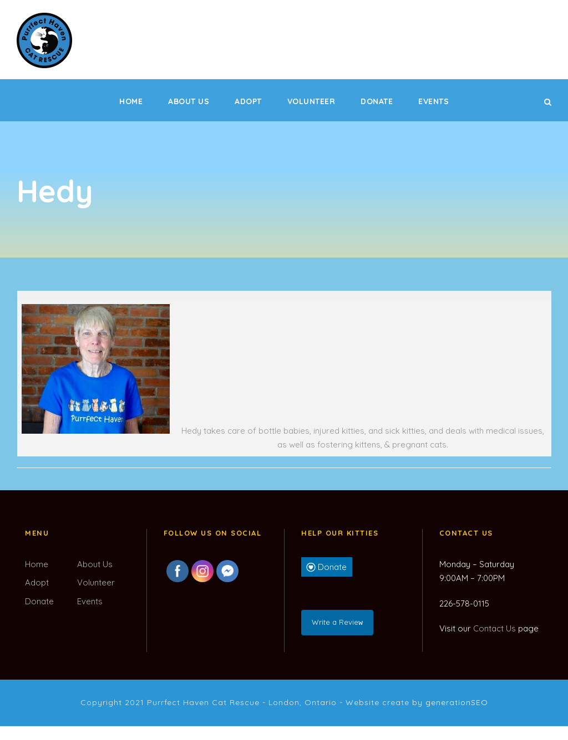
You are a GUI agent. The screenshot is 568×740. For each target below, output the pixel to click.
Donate (377, 101)
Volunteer (311, 101)
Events (433, 101)
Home (131, 101)
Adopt (248, 101)
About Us (188, 101)
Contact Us (494, 628)
